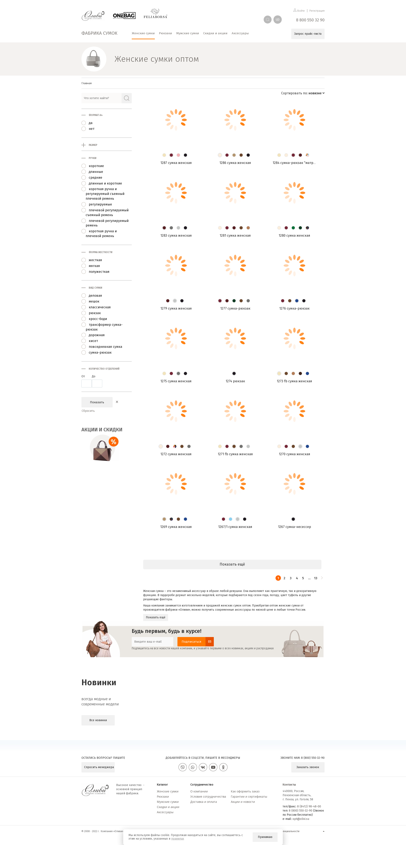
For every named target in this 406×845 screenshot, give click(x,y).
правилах (177, 838)
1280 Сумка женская (294, 235)
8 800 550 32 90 (310, 19)
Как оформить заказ (245, 791)
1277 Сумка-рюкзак (235, 308)
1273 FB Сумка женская (294, 381)
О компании (199, 791)
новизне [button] (317, 93)
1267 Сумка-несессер (294, 527)
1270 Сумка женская (294, 454)
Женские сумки (167, 791)
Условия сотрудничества (208, 796)
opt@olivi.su (301, 819)
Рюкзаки (163, 796)
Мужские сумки (168, 802)
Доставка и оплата (203, 802)
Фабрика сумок (99, 33)
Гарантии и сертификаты (249, 796)
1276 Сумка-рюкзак (294, 308)
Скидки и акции (168, 807)
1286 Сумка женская (235, 163)
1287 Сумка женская (176, 163)
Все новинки (98, 720)
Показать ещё (155, 617)
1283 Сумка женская (176, 235)
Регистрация (317, 10)
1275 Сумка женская (176, 381)
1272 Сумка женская (176, 454)
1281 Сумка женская (235, 235)
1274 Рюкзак (235, 381)
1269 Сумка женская (176, 527)
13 (315, 578)
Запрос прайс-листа (307, 34)
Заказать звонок (308, 767)
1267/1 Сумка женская (235, 527)
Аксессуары (165, 812)
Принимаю (265, 837)
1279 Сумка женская (176, 308)
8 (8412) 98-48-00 (309, 806)
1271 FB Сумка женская (235, 454)
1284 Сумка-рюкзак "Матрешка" (298, 163)
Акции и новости (243, 802)
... (309, 578)
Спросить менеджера (99, 767)
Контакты (289, 784)
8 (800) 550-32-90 (313, 758)
